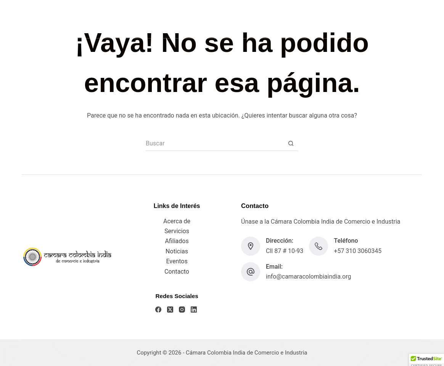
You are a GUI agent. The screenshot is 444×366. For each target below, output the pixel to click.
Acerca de (176, 221)
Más (276, 19)
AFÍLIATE (405, 19)
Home (167, 18)
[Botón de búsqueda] (290, 143)
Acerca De (201, 18)
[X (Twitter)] (355, 19)
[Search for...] (214, 143)
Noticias (177, 251)
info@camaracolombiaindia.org (308, 276)
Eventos (176, 261)
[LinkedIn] (378, 19)
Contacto (176, 271)
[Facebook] (343, 19)
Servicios (239, 18)
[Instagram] (366, 19)
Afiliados (176, 241)
